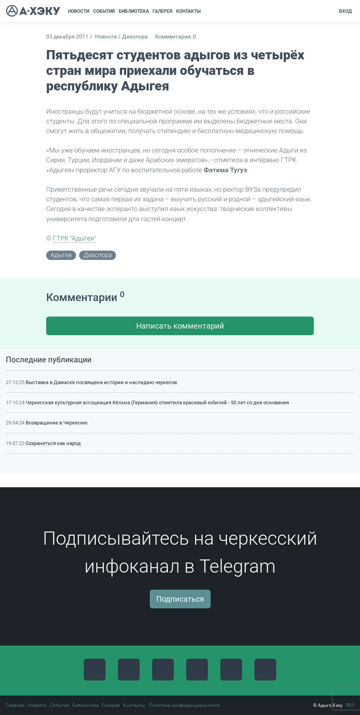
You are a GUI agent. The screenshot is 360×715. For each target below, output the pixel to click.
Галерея (111, 705)
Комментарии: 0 (175, 36)
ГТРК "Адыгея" (74, 238)
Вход (345, 11)
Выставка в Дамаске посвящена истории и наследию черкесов (101, 382)
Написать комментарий (180, 326)
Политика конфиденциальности (184, 705)
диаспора (97, 255)
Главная (15, 705)
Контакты (134, 705)
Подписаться (180, 599)
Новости (106, 36)
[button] (205, 11)
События (59, 705)
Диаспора (135, 36)
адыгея (61, 255)
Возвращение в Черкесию (57, 423)
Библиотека (86, 705)
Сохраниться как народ (53, 443)
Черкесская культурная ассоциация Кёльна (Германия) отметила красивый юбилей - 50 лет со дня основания (157, 402)
